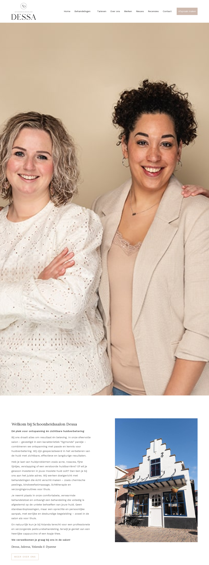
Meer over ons (25, 556)
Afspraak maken (187, 11)
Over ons (115, 11)
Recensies (153, 11)
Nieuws (140, 11)
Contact (167, 11)
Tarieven (101, 11)
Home (67, 11)
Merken (128, 11)
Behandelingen (83, 11)
